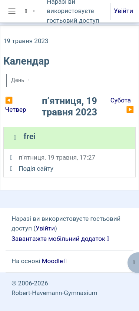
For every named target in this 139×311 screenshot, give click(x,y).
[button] (29, 11)
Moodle (52, 261)
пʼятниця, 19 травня (48, 157)
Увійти (123, 10)
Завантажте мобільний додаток (58, 238)
